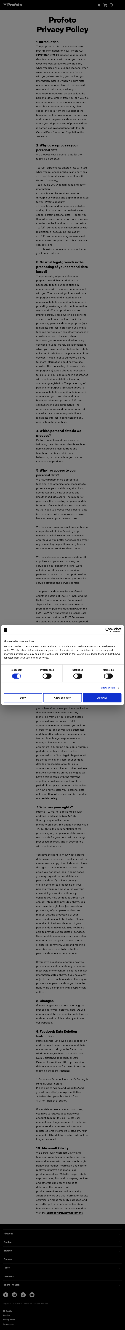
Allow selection (62, 697)
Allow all (102, 697)
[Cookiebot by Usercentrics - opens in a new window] (107, 629)
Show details (108, 687)
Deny (23, 697)
